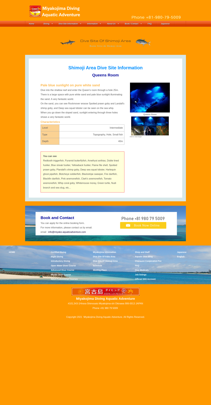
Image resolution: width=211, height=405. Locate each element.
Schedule (97, 350)
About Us (113, 24)
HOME (12, 336)
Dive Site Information (70, 24)
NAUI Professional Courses (64, 363)
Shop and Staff (142, 336)
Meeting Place (100, 354)
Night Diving (57, 341)
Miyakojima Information (104, 336)
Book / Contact (133, 24)
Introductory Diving (60, 345)
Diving (48, 24)
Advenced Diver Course (62, 354)
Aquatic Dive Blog (144, 341)
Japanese (165, 24)
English (181, 341)
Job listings (141, 359)
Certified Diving (58, 336)
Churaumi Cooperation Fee (148, 345)
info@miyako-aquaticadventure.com (67, 316)
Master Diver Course (61, 359)
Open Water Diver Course (63, 350)
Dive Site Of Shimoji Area (105, 345)
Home (31, 24)
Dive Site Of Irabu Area (104, 341)
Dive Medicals (142, 354)
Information (94, 24)
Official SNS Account (145, 363)
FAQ (150, 24)
